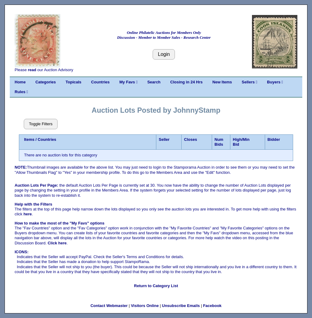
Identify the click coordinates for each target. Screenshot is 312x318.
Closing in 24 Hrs (186, 82)
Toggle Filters (40, 124)
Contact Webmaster (109, 305)
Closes (190, 139)
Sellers (249, 82)
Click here (57, 243)
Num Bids (218, 142)
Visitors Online (145, 305)
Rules (21, 92)
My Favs (128, 82)
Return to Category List (156, 285)
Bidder (274, 139)
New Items (222, 82)
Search (153, 82)
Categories (45, 82)
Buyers (275, 82)
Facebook (212, 305)
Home (20, 82)
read (32, 70)
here (27, 214)
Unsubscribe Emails (181, 305)
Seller (164, 139)
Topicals (73, 82)
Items (29, 139)
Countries (100, 82)
